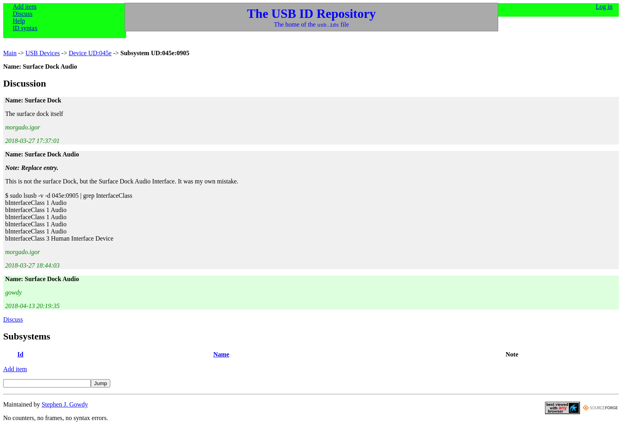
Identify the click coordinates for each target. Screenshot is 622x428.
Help (19, 20)
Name (221, 354)
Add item (24, 6)
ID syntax (25, 28)
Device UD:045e (90, 53)
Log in (604, 6)
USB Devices (42, 53)
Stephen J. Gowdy (65, 404)
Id (20, 354)
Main (10, 53)
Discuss (23, 13)
